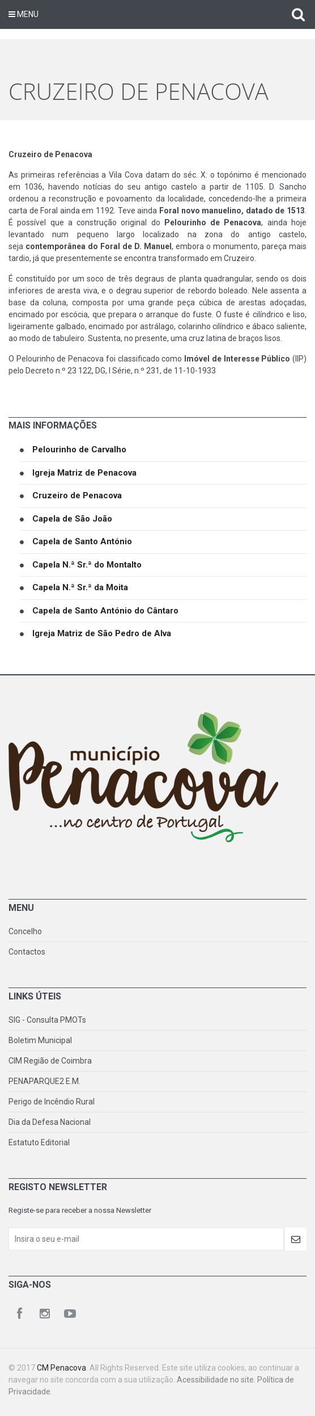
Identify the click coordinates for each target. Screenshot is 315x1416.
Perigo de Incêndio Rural (51, 1101)
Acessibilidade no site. (217, 1379)
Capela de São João (72, 519)
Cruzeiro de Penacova (77, 495)
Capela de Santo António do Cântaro (105, 611)
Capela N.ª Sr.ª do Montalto (87, 565)
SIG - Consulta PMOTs (47, 1019)
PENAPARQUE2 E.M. (44, 1081)
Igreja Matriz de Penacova (84, 473)
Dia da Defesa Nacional (49, 1122)
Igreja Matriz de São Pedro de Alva (101, 633)
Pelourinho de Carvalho (79, 449)
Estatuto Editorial (39, 1142)
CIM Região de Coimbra (50, 1060)
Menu (23, 14)
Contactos (26, 951)
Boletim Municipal (40, 1040)
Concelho (25, 931)
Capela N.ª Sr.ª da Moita (80, 587)
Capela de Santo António (82, 541)
